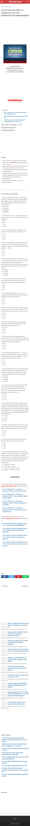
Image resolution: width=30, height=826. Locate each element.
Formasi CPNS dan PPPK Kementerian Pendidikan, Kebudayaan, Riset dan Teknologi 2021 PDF (15, 770)
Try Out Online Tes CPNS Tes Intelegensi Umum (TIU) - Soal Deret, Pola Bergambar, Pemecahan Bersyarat (15, 544)
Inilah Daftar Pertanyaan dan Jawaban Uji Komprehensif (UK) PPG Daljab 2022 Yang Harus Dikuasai (14, 739)
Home (15, 818)
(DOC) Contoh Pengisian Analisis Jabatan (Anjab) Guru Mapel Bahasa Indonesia (17, 668)
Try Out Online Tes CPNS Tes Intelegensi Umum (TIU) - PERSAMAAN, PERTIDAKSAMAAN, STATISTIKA (15, 530)
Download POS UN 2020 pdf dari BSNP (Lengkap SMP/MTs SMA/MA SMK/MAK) (18, 642)
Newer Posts (5, 586)
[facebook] (4, 576)
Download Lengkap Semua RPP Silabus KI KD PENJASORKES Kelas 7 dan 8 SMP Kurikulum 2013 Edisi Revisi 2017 (18, 693)
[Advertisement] (15, 30)
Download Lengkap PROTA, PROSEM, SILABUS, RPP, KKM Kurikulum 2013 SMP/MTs (17, 685)
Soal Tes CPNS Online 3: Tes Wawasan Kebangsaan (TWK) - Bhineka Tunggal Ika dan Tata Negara (15, 502)
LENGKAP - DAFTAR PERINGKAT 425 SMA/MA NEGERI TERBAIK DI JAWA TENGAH (17, 659)
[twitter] (11, 576)
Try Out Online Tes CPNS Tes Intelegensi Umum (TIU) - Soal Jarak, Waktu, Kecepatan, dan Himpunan (15, 537)
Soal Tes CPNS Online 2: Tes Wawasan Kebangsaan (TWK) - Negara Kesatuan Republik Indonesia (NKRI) (15, 496)
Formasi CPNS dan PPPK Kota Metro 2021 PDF (15, 765)
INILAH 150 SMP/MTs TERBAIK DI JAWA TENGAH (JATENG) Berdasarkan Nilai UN (18, 625)
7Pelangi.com (15, 2)
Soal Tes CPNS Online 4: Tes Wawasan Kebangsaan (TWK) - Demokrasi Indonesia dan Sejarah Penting (15, 509)
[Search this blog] (28, 2)
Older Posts (25, 586)
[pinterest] (18, 576)
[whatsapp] (25, 576)
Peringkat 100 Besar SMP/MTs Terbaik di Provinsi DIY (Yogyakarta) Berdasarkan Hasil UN (18, 633)
